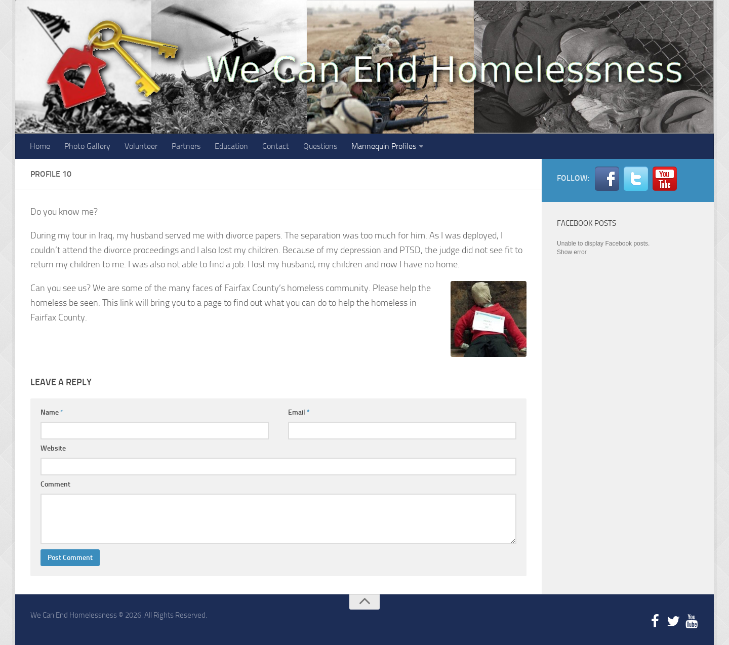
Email (299, 412)
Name (51, 412)
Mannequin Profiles (383, 146)
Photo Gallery (87, 146)
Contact (275, 146)
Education (231, 146)
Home (40, 146)
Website (53, 448)
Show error (572, 252)
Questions (320, 146)
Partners (186, 146)
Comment (55, 484)
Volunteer (141, 146)
